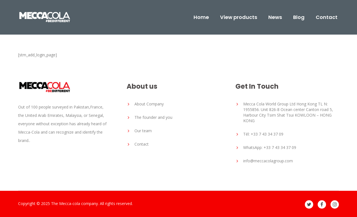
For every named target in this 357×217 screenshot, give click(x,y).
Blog (299, 17)
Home (201, 17)
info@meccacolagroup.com (268, 160)
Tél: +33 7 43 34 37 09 (263, 134)
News (275, 17)
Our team (143, 130)
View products (238, 17)
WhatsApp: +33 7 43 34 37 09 (269, 147)
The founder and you (153, 117)
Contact (326, 17)
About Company (149, 104)
